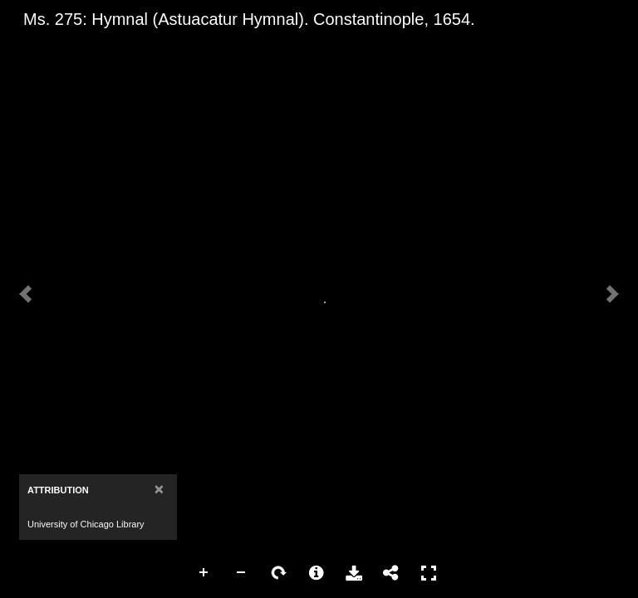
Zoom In (204, 573)
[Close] (159, 489)
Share (391, 573)
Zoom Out (241, 573)
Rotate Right (279, 573)
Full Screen (428, 573)
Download (353, 573)
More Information (316, 573)
